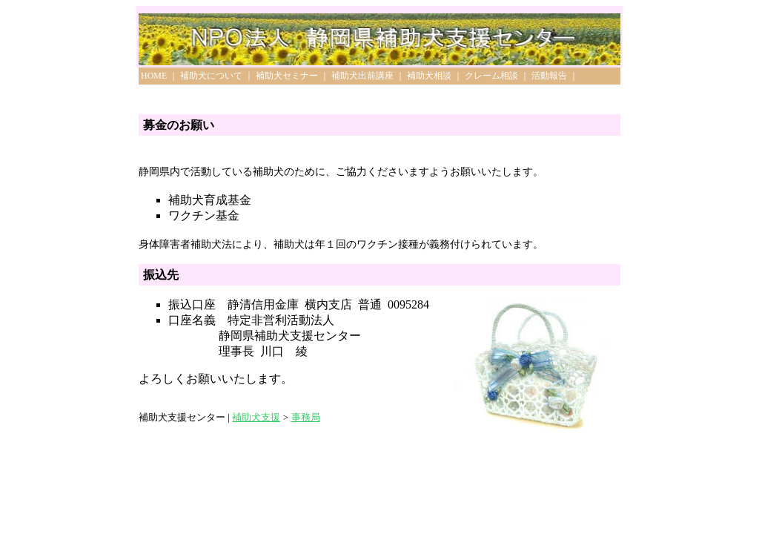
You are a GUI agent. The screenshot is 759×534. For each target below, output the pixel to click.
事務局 (305, 417)
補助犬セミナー (287, 75)
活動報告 (549, 75)
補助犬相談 (429, 75)
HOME (154, 75)
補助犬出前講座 (362, 75)
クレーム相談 (491, 75)
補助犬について (211, 75)
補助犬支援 (256, 417)
